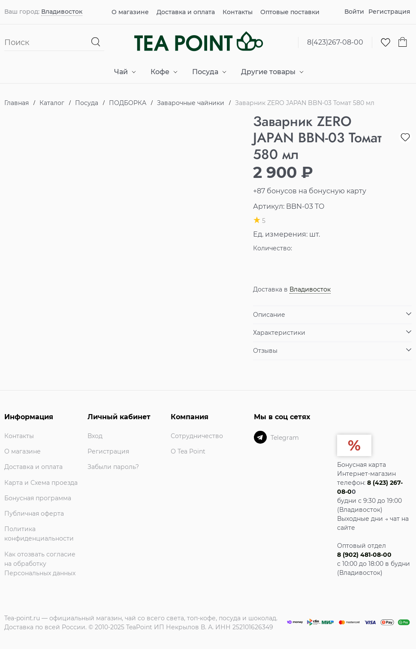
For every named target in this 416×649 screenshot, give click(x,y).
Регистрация (389, 11)
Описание (269, 314)
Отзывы (265, 351)
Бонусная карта (361, 465)
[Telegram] (260, 437)
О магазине (130, 12)
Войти (354, 11)
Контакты (238, 12)
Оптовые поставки (290, 12)
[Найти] (96, 42)
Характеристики (279, 333)
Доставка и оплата (186, 12)
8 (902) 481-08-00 (364, 555)
